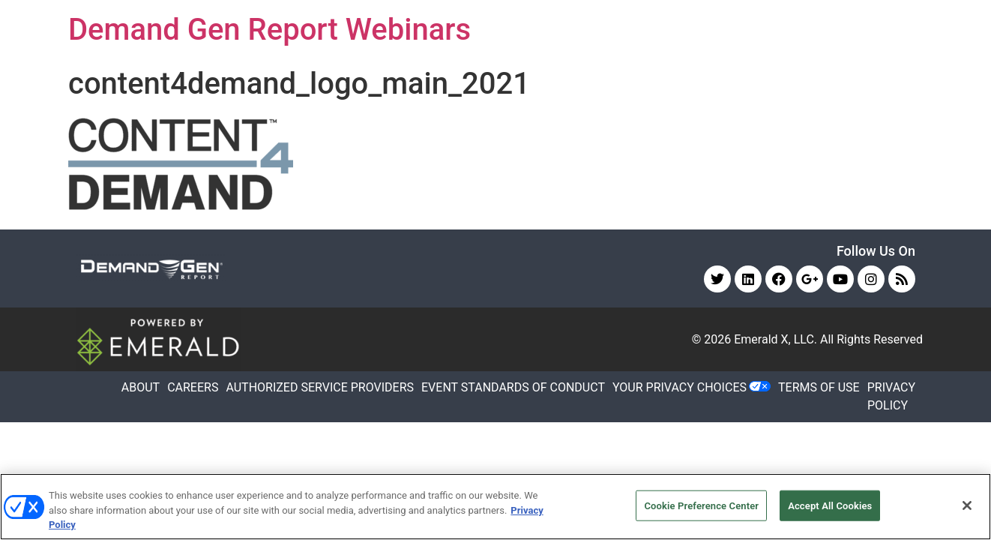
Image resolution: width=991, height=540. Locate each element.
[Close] (967, 505)
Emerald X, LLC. (775, 339)
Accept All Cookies (830, 505)
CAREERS (192, 387)
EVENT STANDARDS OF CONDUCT (513, 387)
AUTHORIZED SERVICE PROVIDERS (320, 387)
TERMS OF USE (819, 387)
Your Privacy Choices (679, 387)
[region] (495, 506)
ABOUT (140, 387)
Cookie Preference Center (701, 505)
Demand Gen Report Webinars (269, 29)
